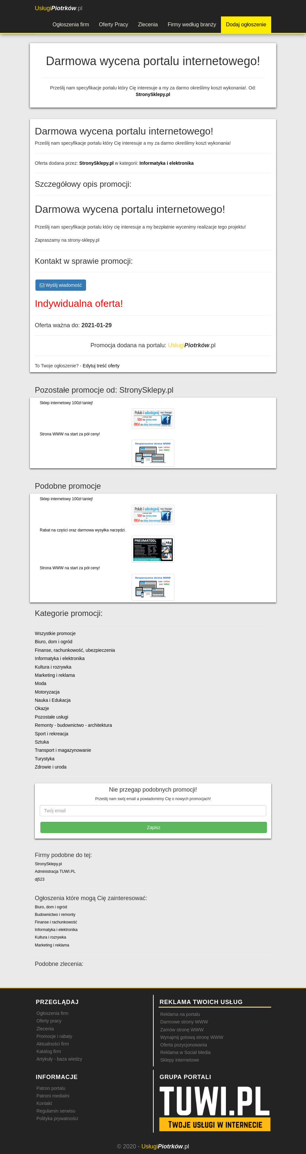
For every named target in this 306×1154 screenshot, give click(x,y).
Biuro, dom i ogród (53, 641)
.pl (58, 8)
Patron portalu (50, 1088)
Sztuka (42, 742)
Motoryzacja (47, 692)
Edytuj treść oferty (101, 365)
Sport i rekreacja (51, 733)
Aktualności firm (52, 1043)
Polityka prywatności (57, 1118)
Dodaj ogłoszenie (246, 24)
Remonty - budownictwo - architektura (73, 725)
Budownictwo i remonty (55, 914)
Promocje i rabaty (54, 1036)
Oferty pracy (48, 1020)
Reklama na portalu (180, 1014)
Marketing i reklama (55, 675)
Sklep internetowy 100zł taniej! (66, 403)
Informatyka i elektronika (167, 163)
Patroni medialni (52, 1095)
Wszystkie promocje (55, 633)
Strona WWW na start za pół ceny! (70, 434)
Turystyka (45, 758)
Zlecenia (148, 24)
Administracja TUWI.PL (55, 871)
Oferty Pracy (113, 24)
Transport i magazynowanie (63, 750)
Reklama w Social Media (185, 1052)
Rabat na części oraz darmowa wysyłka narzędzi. (83, 530)
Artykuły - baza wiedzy (59, 1059)
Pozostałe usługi (51, 717)
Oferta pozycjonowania (183, 1044)
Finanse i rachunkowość (56, 922)
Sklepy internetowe (179, 1060)
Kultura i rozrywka (53, 667)
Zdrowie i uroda (51, 767)
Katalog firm (48, 1051)
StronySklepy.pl (153, 94)
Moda (40, 683)
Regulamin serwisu (55, 1111)
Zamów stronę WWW (182, 1029)
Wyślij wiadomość (61, 285)
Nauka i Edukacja (53, 700)
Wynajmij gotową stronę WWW (191, 1037)
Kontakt (44, 1103)
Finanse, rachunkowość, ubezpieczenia (75, 650)
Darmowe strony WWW (184, 1021)
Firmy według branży (192, 24)
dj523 (39, 879)
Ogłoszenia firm (71, 24)
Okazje (42, 708)
